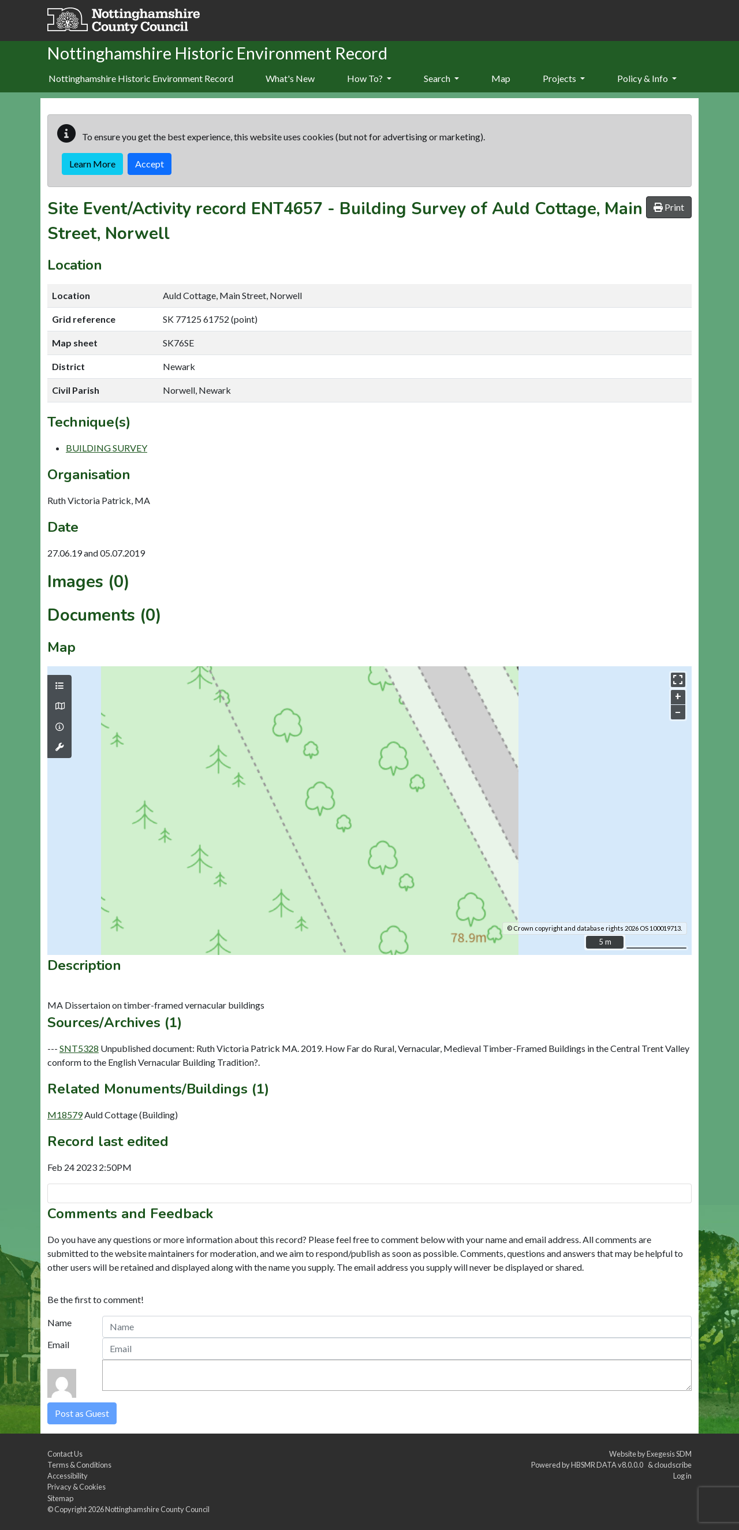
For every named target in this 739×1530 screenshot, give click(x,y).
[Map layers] (59, 686)
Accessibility (67, 1475)
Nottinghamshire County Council (157, 1509)
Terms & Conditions (79, 1464)
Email (58, 1344)
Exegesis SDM (669, 1453)
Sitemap (60, 1498)
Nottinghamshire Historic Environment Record (140, 78)
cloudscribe (673, 1464)
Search (441, 78)
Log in (682, 1475)
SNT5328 (79, 1048)
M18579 (65, 1114)
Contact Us (65, 1453)
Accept (149, 163)
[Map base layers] (59, 706)
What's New (290, 78)
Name (59, 1322)
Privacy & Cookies (76, 1486)
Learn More (92, 163)
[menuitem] (290, 79)
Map (500, 78)
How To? (369, 78)
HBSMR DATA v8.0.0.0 (608, 1464)
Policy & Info (647, 78)
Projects (564, 78)
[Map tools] (59, 747)
